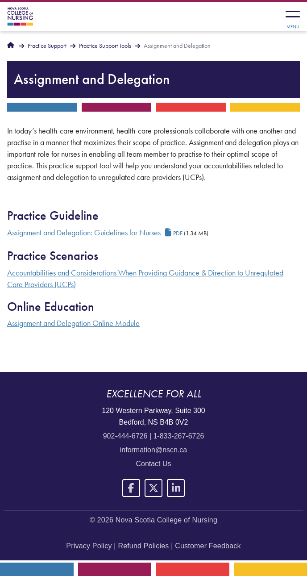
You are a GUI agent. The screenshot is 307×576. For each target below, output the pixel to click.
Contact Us (153, 463)
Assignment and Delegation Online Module (73, 323)
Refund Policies (143, 546)
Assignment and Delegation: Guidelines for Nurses (84, 233)
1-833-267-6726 (178, 436)
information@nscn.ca (153, 450)
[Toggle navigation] (293, 16)
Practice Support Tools (105, 46)
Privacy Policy (89, 546)
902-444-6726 (125, 436)
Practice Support (47, 46)
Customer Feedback (208, 546)
